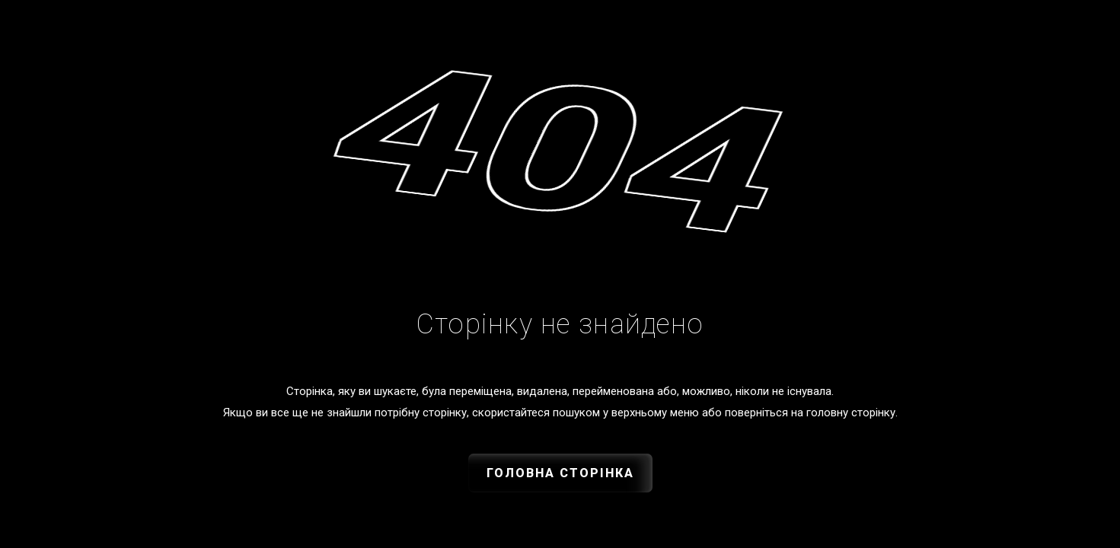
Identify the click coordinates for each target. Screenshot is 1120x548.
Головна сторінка (560, 473)
